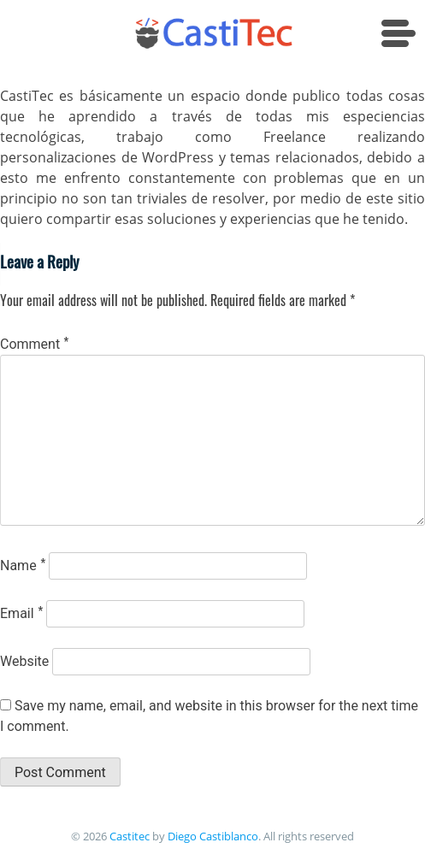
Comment (34, 344)
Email (21, 613)
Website (24, 661)
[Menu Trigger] (401, 36)
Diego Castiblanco (213, 836)
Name (22, 565)
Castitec (128, 836)
